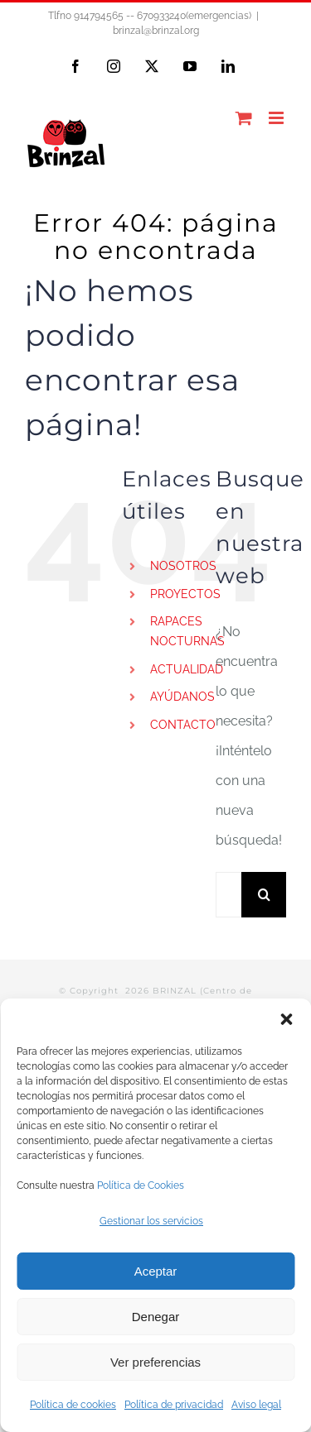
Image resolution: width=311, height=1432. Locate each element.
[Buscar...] (228, 894)
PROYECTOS (185, 594)
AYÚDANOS (182, 696)
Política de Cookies (140, 1185)
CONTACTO (183, 724)
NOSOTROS (183, 565)
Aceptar (155, 1271)
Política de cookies (73, 1404)
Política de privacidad (173, 1404)
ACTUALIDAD (186, 669)
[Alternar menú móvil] (277, 118)
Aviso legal (256, 1404)
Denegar (156, 1317)
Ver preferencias (155, 1362)
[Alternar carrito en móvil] (244, 118)
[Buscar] (264, 894)
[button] (286, 1019)
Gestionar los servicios (151, 1221)
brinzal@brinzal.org (156, 30)
